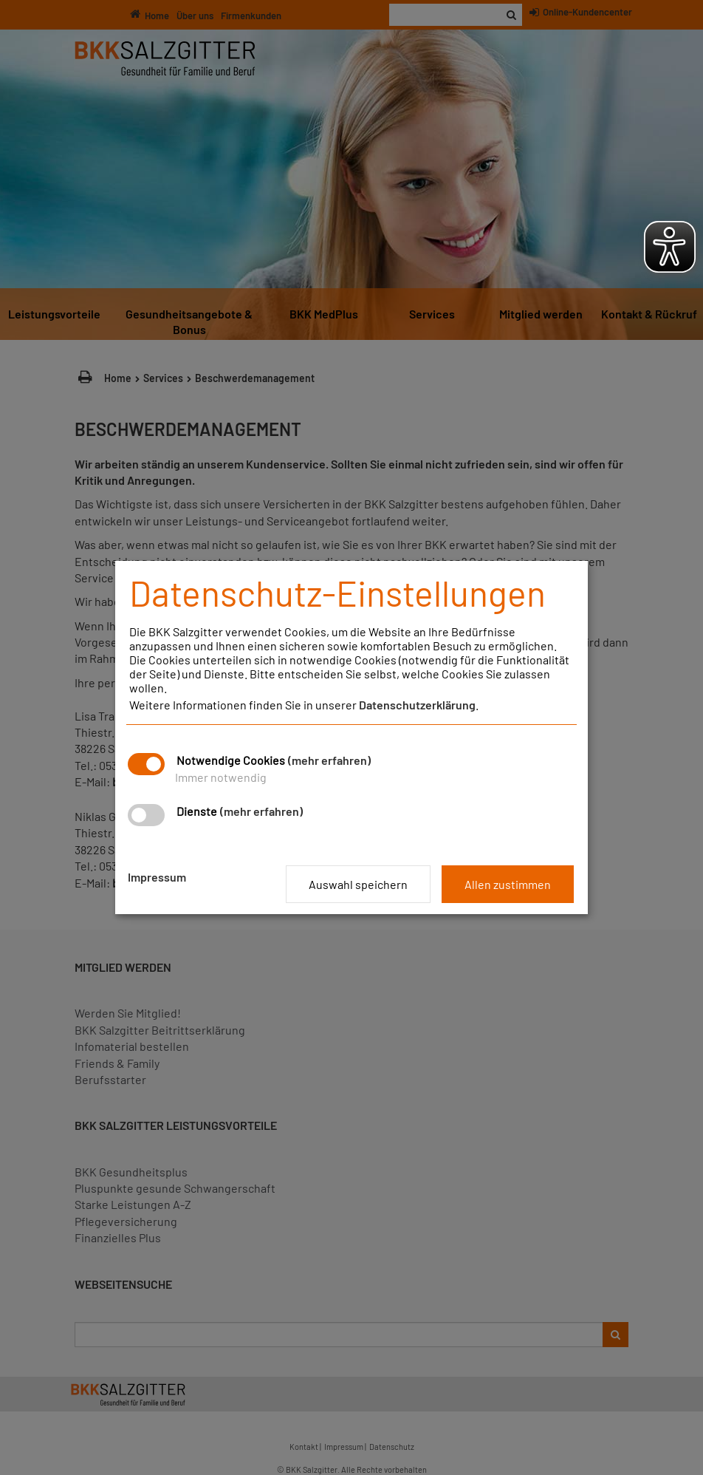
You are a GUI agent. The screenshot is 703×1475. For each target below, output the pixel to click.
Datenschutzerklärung (417, 705)
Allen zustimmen (507, 884)
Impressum (157, 877)
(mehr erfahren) (329, 760)
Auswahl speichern (358, 884)
